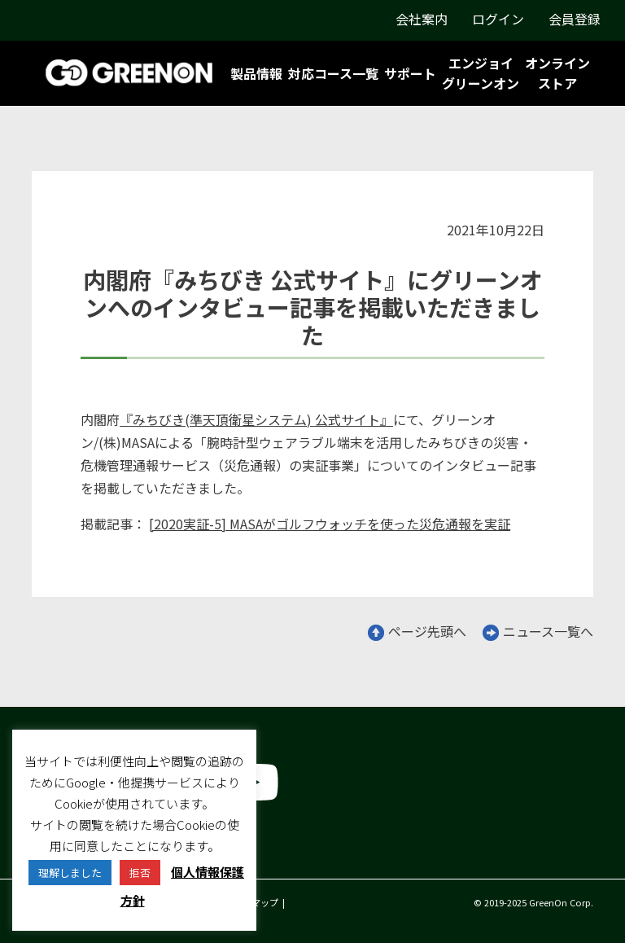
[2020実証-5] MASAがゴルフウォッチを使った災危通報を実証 (329, 523)
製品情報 (256, 73)
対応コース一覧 (333, 73)
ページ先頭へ (417, 631)
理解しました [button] (70, 872)
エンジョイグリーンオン (480, 73)
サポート (410, 73)
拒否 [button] (140, 872)
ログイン (498, 19)
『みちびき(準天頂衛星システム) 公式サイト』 (256, 419)
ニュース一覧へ (538, 631)
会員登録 (575, 19)
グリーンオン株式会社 (96, 851)
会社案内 (422, 19)
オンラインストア (557, 73)
